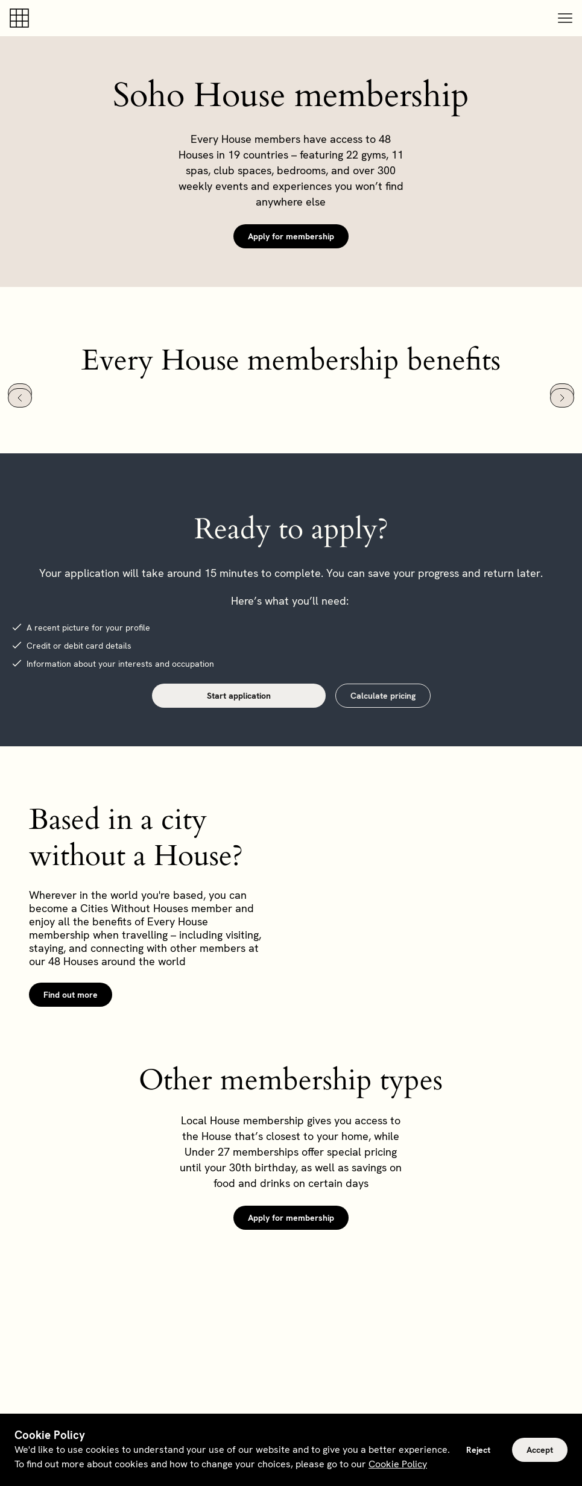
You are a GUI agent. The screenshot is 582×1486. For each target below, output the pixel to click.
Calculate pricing (383, 695)
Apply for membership (291, 236)
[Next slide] (562, 398)
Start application (239, 695)
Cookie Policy (397, 1464)
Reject (478, 1449)
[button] (565, 18)
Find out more (70, 994)
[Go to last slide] (20, 398)
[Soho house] (22, 18)
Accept (540, 1449)
